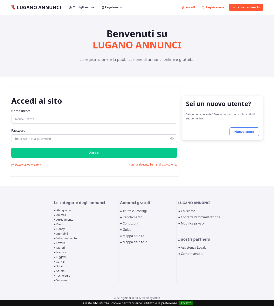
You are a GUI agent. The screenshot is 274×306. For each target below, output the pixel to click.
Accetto (186, 303)
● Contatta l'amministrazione (199, 217)
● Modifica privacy (191, 223)
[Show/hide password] (172, 138)
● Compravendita (190, 254)
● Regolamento (131, 217)
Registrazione (213, 7)
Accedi (188, 7)
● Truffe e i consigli (133, 211)
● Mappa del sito (132, 236)
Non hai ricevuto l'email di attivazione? (152, 164)
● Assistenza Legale (192, 247)
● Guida (125, 229)
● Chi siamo (186, 211)
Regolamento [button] (112, 7)
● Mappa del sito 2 (133, 242)
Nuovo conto (244, 132)
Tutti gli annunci (82, 7)
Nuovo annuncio (246, 7)
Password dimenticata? (26, 165)
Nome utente (21, 111)
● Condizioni (129, 223)
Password (18, 130)
